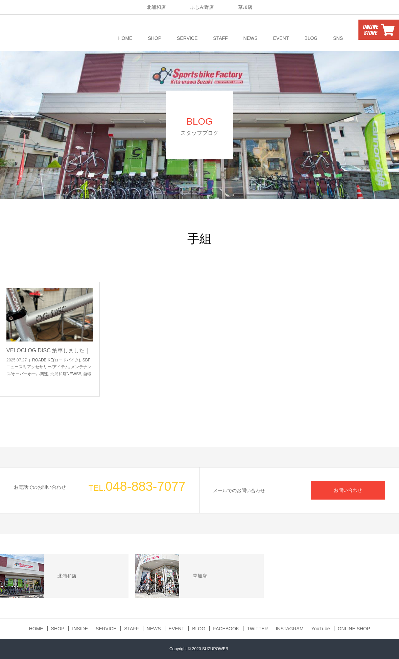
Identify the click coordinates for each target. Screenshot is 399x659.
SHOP (154, 38)
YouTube (320, 628)
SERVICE (187, 38)
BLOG (311, 38)
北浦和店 (156, 7)
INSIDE (80, 628)
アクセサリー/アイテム (48, 366)
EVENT (281, 38)
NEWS (250, 38)
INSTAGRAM (289, 628)
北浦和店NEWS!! (65, 374)
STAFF (220, 38)
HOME (125, 38)
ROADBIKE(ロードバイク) (56, 360)
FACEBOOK (226, 628)
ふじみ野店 (202, 7)
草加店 (245, 7)
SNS (338, 38)
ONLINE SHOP (354, 628)
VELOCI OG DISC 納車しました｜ (48, 350)
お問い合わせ (348, 490)
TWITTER (257, 628)
